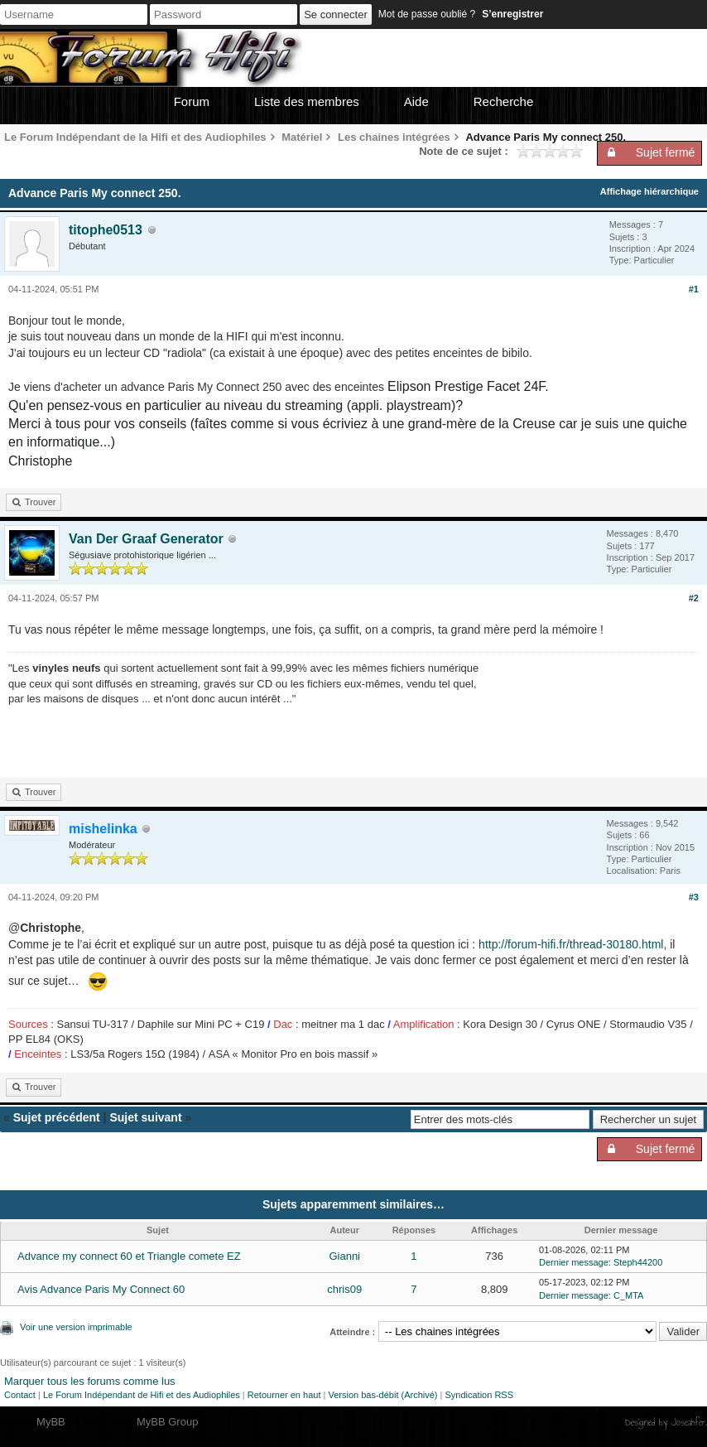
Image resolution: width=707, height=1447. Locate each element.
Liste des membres (306, 101)
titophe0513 (105, 230)
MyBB (50, 1422)
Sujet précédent (56, 1117)
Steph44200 (637, 1262)
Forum (191, 101)
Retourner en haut (284, 1395)
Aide (416, 101)
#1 (694, 289)
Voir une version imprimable (76, 1327)
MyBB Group (167, 1422)
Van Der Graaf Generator (146, 539)
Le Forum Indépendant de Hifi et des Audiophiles (141, 1395)
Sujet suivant (145, 1117)
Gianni (344, 1256)
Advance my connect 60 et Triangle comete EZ (129, 1256)
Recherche (504, 101)
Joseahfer (688, 1422)
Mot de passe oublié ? (426, 14)
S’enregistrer (512, 14)
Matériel (301, 137)
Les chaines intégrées (394, 137)
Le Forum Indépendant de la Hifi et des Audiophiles (135, 137)
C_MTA (628, 1295)
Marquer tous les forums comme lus (90, 1381)
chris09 (344, 1289)
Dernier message (573, 1262)
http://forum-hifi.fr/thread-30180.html (571, 944)
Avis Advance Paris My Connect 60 (101, 1289)
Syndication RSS (479, 1395)
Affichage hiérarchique (649, 191)
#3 (694, 897)
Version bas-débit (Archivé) (382, 1395)
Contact (20, 1395)
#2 (694, 598)
